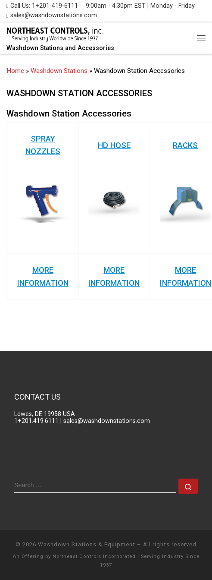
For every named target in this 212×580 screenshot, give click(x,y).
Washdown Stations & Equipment (86, 544)
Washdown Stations (59, 71)
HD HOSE (114, 145)
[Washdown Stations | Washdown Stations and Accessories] (54, 33)
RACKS (185, 145)
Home (15, 71)
